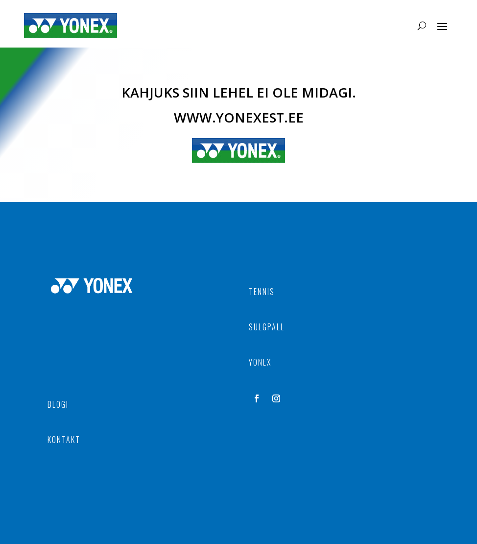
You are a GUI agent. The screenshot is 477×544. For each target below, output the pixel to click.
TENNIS (262, 291)
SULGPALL (267, 327)
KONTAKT (64, 439)
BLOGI (58, 404)
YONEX (260, 362)
